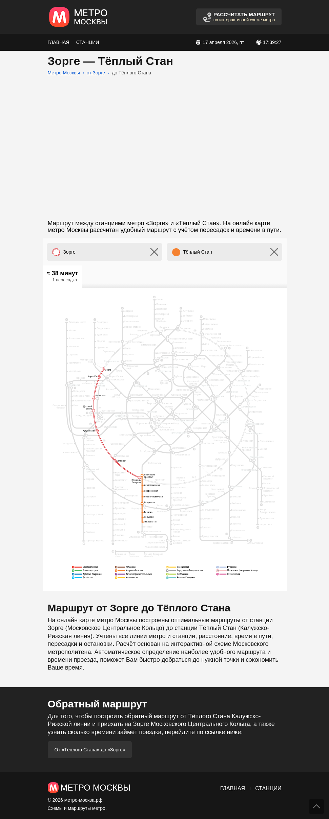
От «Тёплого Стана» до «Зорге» (90, 749)
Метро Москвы (64, 72)
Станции (87, 42)
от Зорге (96, 72)
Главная (58, 42)
